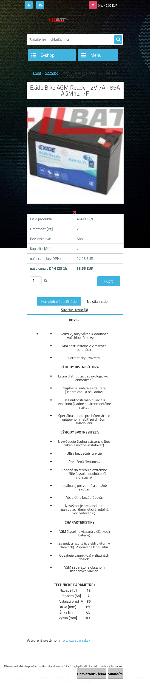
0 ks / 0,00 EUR (108, 5)
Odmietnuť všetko (91, 674)
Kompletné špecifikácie (59, 301)
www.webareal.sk (76, 640)
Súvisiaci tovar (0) (74, 309)
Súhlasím (115, 674)
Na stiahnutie (97, 301)
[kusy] (36, 280)
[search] (118, 39)
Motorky (51, 73)
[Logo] (58, 22)
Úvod (37, 73)
